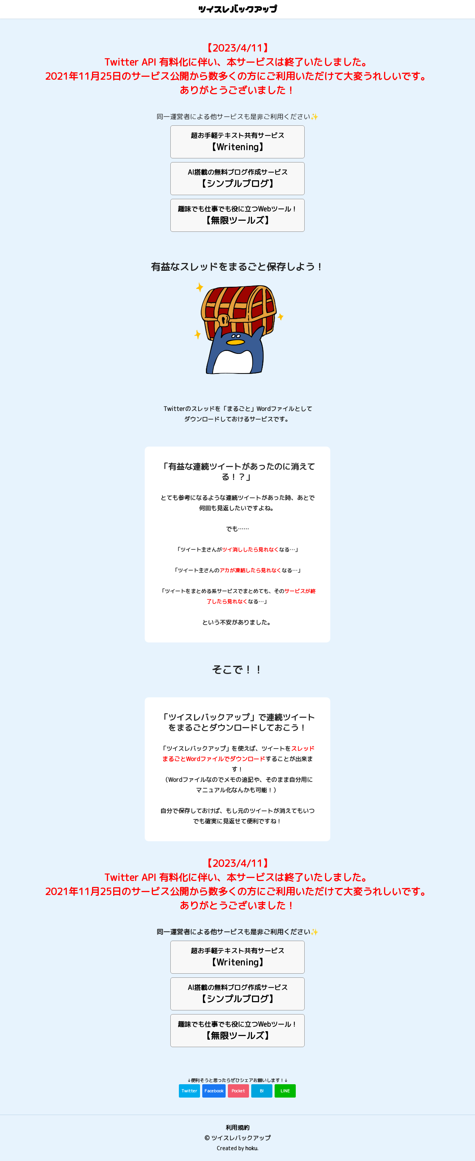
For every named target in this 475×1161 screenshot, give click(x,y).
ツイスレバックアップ (237, 9)
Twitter (189, 1091)
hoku (251, 1148)
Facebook (213, 1091)
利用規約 (237, 1128)
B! (261, 1091)
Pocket (238, 1091)
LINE (285, 1091)
